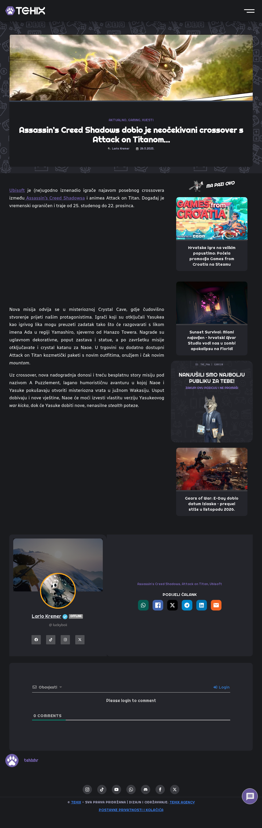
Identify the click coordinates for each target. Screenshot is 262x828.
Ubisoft (17, 190)
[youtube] (116, 789)
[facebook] (160, 789)
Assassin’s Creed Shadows (158, 584)
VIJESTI (147, 120)
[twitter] (174, 789)
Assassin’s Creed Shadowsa (55, 198)
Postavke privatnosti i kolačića (131, 810)
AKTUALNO (117, 120)
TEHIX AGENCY (182, 802)
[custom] (101, 789)
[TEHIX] (25, 10)
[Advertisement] (86, 457)
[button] (249, 10)
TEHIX (76, 802)
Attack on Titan (195, 584)
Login (222, 687)
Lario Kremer (58, 616)
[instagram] (87, 789)
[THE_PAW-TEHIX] (212, 401)
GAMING (134, 120)
